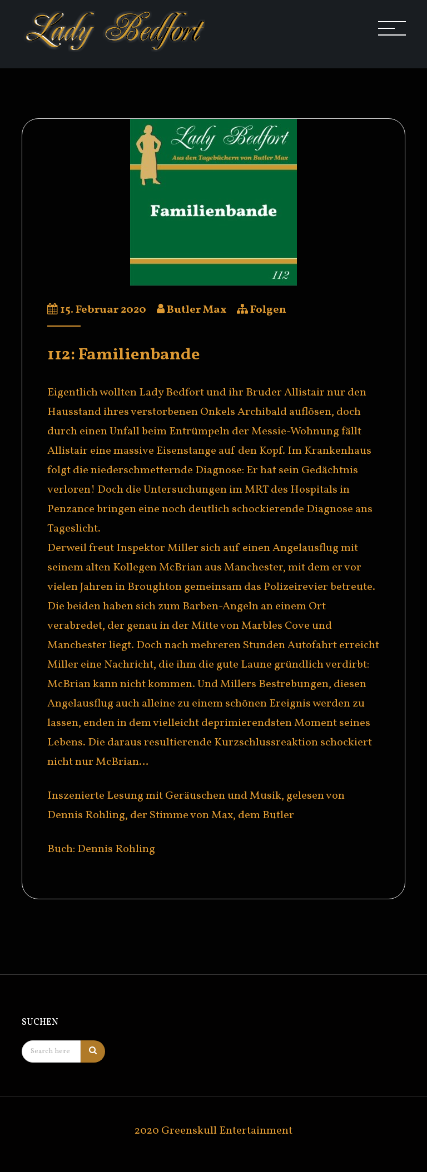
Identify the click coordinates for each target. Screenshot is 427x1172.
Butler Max (196, 310)
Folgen (268, 310)
